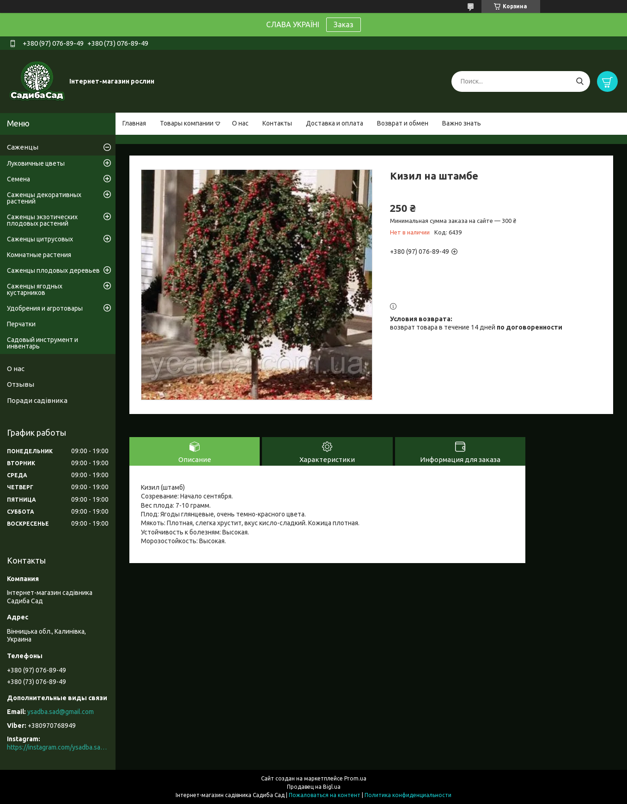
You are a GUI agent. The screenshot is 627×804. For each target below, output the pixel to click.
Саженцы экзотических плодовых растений (42, 220)
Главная (134, 123)
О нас (240, 123)
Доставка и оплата (334, 123)
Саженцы (22, 147)
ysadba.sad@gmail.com (60, 711)
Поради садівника (37, 400)
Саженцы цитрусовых (40, 239)
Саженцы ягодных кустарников (34, 289)
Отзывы (20, 384)
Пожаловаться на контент (324, 795)
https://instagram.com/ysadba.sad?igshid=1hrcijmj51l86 (58, 747)
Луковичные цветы (36, 163)
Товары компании (186, 123)
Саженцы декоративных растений (44, 198)
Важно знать (461, 123)
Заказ (343, 24)
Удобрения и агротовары (45, 308)
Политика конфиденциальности (408, 795)
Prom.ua (355, 778)
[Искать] (579, 81)
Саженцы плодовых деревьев (53, 270)
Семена (18, 179)
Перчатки (21, 324)
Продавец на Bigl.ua (314, 787)
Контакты (277, 123)
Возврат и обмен (402, 123)
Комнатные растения (39, 254)
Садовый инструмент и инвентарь (42, 343)
